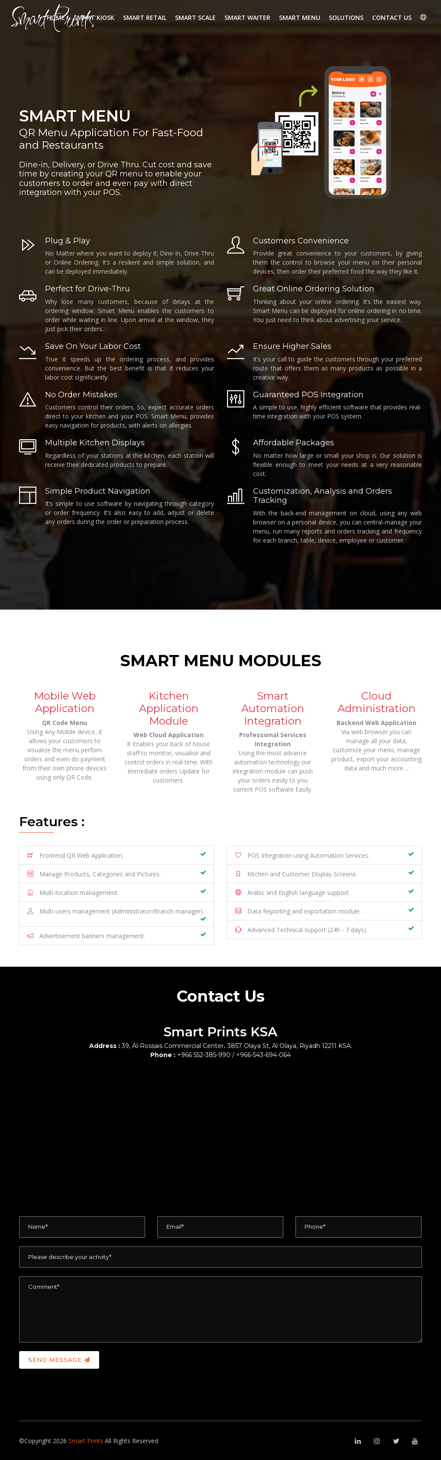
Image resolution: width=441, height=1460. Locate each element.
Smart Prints (86, 1441)
